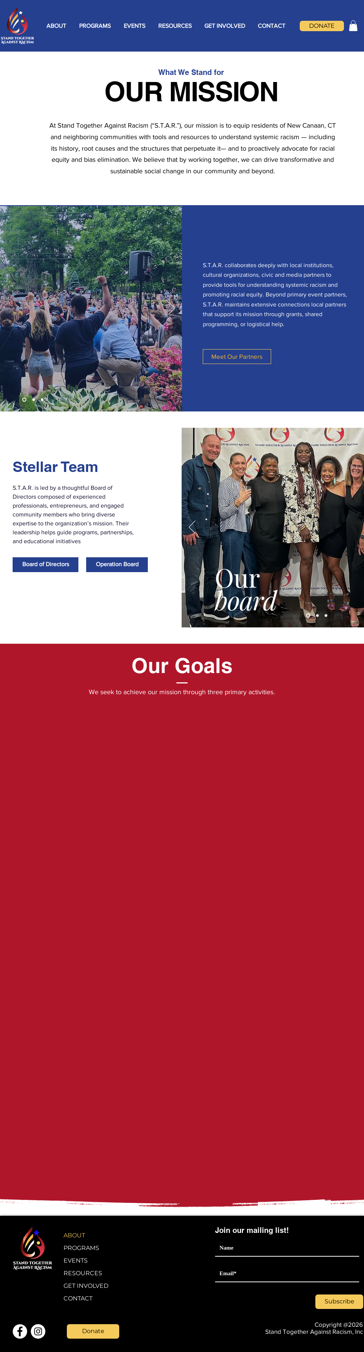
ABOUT (74, 1235)
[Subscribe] (339, 1301)
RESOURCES (83, 1273)
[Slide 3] (42, 399)
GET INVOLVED (86, 1285)
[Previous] (192, 528)
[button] (56, 26)
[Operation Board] (117, 564)
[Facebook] (20, 1331)
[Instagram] (38, 1331)
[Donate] (93, 1331)
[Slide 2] (33, 399)
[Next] (171, 309)
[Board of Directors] (45, 564)
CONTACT (78, 1298)
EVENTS (76, 1260)
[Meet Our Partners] (237, 356)
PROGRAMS (81, 1247)
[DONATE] (322, 26)
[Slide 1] (24, 399)
